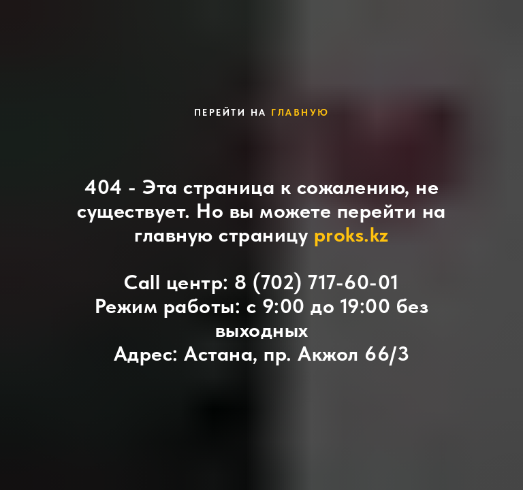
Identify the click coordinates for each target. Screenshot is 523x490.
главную (300, 112)
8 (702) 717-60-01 (316, 282)
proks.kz (351, 234)
